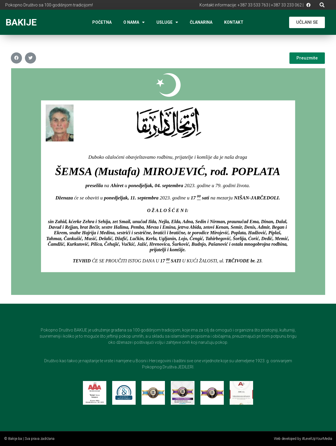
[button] (322, 5)
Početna (102, 22)
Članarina (201, 22)
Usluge (167, 22)
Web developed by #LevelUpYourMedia (303, 439)
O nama (134, 22)
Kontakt (233, 22)
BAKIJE (21, 22)
